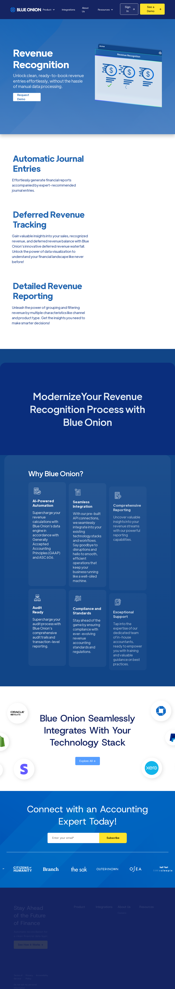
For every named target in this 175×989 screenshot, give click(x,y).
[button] (49, 9)
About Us (85, 9)
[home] (25, 9)
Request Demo (23, 97)
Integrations (68, 9)
